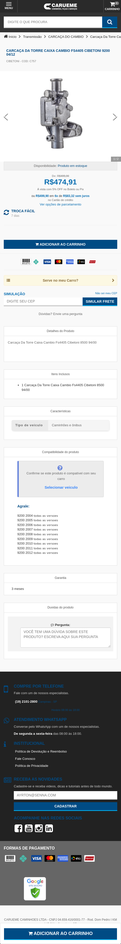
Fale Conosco (25, 759)
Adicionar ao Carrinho (60, 244)
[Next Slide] (115, 116)
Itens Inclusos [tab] (60, 374)
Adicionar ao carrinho (60, 933)
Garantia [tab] (60, 578)
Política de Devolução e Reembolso (41, 751)
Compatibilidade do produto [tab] (60, 452)
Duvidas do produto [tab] (60, 607)
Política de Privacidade (31, 766)
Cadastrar (65, 806)
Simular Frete (100, 301)
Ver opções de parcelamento (60, 204)
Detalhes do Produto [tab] (60, 331)
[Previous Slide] (6, 116)
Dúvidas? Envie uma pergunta (60, 314)
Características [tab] (60, 411)
